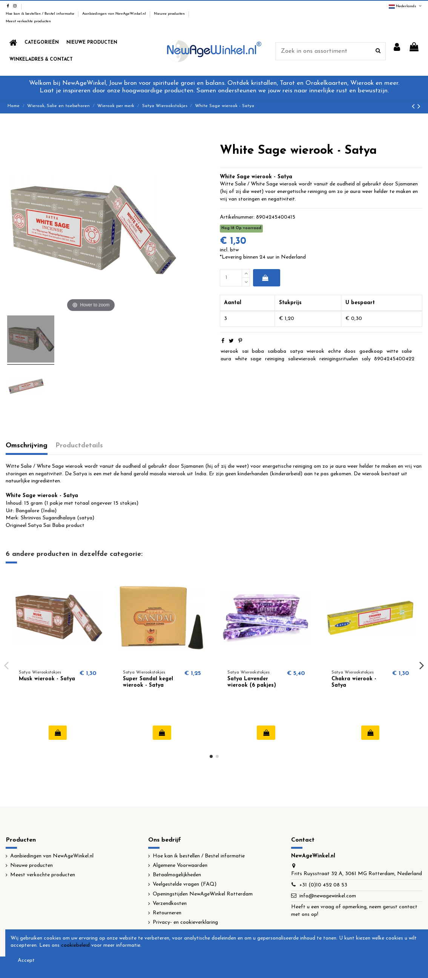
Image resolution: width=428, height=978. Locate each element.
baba (258, 351)
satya (296, 351)
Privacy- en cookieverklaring (185, 922)
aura (226, 359)
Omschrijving (27, 445)
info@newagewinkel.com (327, 896)
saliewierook (302, 359)
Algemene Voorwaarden (180, 865)
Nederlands (405, 6)
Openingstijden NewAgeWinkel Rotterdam (203, 894)
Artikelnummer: (237, 217)
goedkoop (371, 351)
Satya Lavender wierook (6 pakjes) (251, 682)
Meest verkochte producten (28, 21)
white (241, 359)
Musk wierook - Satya (47, 679)
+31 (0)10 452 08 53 (323, 885)
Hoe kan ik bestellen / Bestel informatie (40, 14)
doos (350, 351)
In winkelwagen (265, 278)
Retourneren (167, 913)
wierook (229, 351)
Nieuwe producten (170, 14)
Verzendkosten (170, 903)
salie (407, 351)
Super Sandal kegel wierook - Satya (148, 682)
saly (366, 359)
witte (392, 351)
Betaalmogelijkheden (177, 875)
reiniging (274, 359)
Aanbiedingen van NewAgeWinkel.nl (114, 14)
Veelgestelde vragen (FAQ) (184, 884)
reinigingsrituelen (338, 359)
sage (255, 359)
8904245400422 (394, 359)
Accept (26, 960)
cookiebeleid (75, 945)
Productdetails (79, 445)
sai (245, 351)
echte (334, 351)
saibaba (277, 351)
